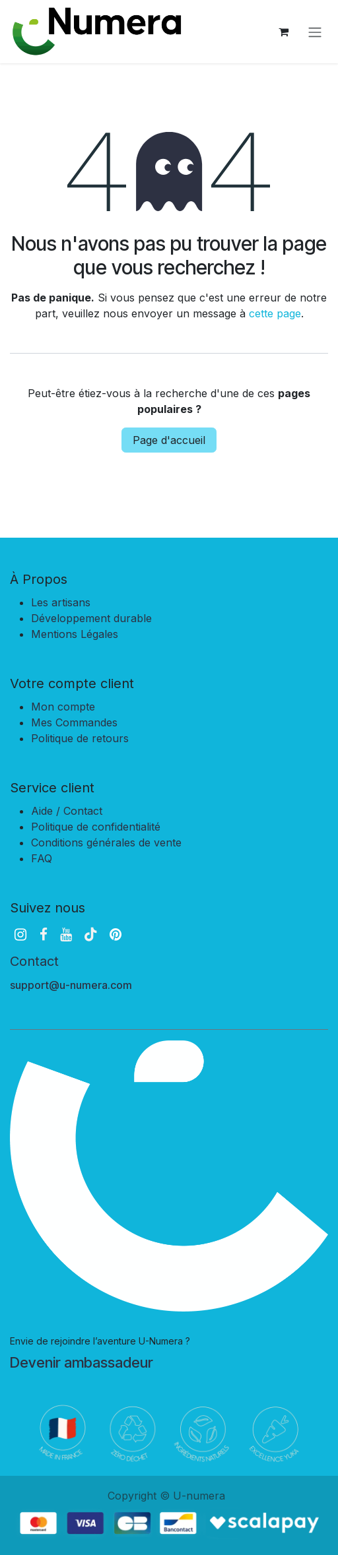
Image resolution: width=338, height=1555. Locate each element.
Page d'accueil (169, 440)
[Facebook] (43, 934)
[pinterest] (115, 934)
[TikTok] (90, 934)
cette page (275, 313)
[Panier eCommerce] (283, 31)
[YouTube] (66, 934)
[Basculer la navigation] (315, 32)
